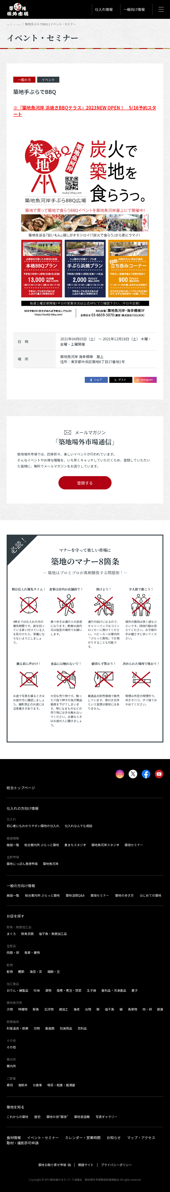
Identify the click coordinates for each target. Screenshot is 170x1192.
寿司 (10, 1085)
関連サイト (86, 1165)
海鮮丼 (22, 1085)
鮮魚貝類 (27, 933)
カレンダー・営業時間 (82, 1137)
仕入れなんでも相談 (78, 826)
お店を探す (15, 916)
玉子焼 (91, 990)
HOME (11, 24)
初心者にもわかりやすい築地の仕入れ (33, 826)
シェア (95, 380)
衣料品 (82, 1028)
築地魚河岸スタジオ (105, 845)
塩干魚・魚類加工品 (53, 933)
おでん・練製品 (17, 990)
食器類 (49, 1028)
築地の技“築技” (57, 1116)
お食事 (37, 1085)
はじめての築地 (150, 895)
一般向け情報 (134, 9)
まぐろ (11, 933)
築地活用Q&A (75, 895)
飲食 (160, 1009)
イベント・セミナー (31, 24)
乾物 (10, 971)
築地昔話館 (82, 1116)
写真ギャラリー (106, 1116)
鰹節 (21, 971)
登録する (85, 483)
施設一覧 (13, 845)
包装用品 (66, 1028)
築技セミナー (134, 845)
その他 (11, 1047)
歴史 (37, 1116)
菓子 (134, 990)
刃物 (37, 1028)
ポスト (120, 380)
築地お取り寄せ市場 (52, 1165)
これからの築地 (17, 1116)
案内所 (11, 1066)
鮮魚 (36, 1009)
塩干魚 (109, 1009)
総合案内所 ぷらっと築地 (41, 845)
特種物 (22, 1009)
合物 (88, 1009)
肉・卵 (147, 1009)
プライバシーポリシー (116, 1165)
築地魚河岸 (50, 863)
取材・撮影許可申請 (23, 1142)
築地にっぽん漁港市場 (22, 863)
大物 (10, 1009)
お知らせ (114, 1137)
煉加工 (63, 1009)
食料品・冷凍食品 (113, 990)
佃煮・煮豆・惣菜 (69, 990)
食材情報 (14, 1137)
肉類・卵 (13, 952)
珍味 (37, 990)
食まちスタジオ (75, 845)
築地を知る (15, 1107)
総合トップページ (21, 787)
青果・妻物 (32, 952)
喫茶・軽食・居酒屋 (61, 1085)
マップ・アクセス (141, 1137)
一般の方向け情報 (21, 885)
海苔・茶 (36, 971)
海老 (76, 1009)
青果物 (132, 1009)
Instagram (144, 380)
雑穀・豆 (53, 971)
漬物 (48, 990)
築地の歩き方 (124, 895)
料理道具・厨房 (17, 1028)
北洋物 (49, 1009)
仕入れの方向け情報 (23, 808)
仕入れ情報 (104, 9)
